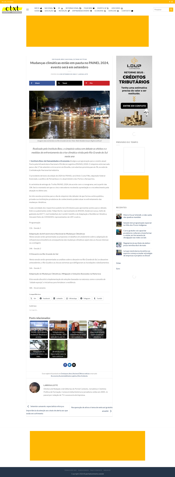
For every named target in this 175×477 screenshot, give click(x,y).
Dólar (118, 263)
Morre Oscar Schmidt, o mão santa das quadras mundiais (137, 216)
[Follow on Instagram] (172, 2)
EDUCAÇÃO (49, 11)
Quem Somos (83, 470)
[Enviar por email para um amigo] (74, 365)
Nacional (69, 59)
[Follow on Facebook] (169, 2)
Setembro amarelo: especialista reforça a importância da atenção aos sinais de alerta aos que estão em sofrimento (47, 410)
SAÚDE (37, 11)
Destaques (56, 59)
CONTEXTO (126, 11)
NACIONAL (49, 8)
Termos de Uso (70, 470)
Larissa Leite (83, 74)
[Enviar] (171, 10)
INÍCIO (36, 8)
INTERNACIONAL (72, 8)
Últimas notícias (80, 59)
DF (59, 8)
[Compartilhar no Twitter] (70, 365)
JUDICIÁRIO (115, 8)
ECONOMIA (99, 11)
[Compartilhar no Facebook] (65, 365)
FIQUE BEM (88, 8)
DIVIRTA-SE (101, 8)
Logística (74, 376)
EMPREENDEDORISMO (81, 11)
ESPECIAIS (112, 11)
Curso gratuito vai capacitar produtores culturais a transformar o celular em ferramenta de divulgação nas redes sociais (137, 234)
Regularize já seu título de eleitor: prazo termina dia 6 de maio (137, 244)
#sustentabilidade (65, 376)
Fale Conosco (96, 470)
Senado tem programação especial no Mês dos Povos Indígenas (137, 224)
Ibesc (63, 59)
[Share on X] (69, 83)
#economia (54, 376)
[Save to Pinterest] (97, 83)
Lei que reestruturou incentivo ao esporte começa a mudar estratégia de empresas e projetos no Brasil (137, 253)
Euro (118, 268)
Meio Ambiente (82, 376)
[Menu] (27, 9)
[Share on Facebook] (42, 83)
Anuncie (107, 470)
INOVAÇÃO (63, 11)
